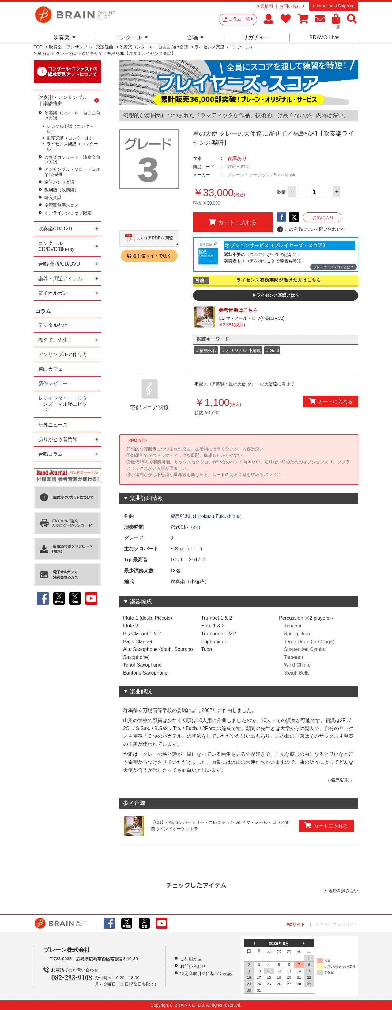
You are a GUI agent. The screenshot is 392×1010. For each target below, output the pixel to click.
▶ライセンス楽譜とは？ (275, 295)
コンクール (131, 37)
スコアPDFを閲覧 (156, 237)
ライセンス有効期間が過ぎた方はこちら (278, 279)
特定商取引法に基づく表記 (206, 973)
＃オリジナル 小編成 (241, 350)
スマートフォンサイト (336, 924)
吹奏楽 (64, 37)
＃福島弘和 (206, 350)
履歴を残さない (343, 890)
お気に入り (323, 217)
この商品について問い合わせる (311, 229)
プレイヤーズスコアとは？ (333, 267)
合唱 (195, 37)
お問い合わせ (292, 6)
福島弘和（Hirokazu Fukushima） (207, 516)
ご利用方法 (191, 958)
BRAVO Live (324, 37)
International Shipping (333, 5)
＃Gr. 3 (272, 350)
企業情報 (264, 6)
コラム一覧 (240, 19)
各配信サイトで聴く (152, 255)
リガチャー (256, 37)
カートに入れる (233, 222)
